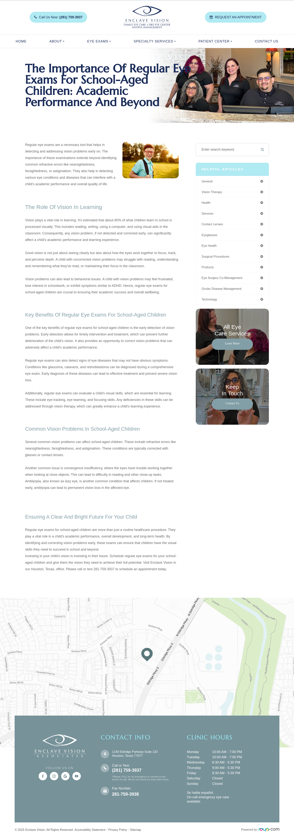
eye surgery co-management (224, 281)
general (208, 181)
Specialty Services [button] (155, 41)
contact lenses (213, 225)
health (206, 203)
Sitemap (135, 829)
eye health (210, 248)
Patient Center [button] (215, 41)
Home (21, 41)
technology (210, 303)
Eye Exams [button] (99, 41)
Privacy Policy (117, 829)
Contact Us (266, 41)
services (208, 214)
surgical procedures (217, 259)
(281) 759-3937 (126, 770)
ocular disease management (223, 292)
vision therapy (213, 192)
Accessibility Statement (89, 829)
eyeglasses (210, 237)
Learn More (232, 347)
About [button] (56, 41)
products (208, 270)
